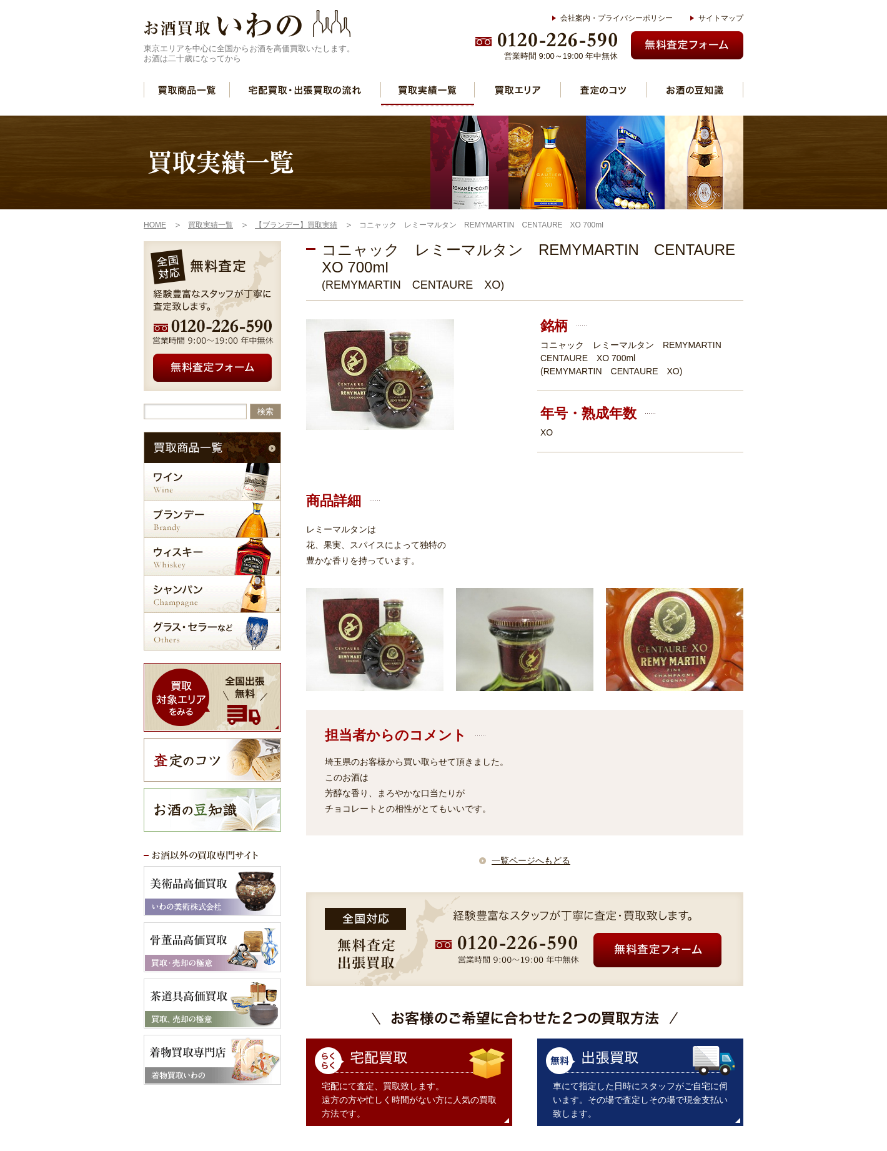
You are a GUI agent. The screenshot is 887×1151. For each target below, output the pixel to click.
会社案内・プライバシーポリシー (616, 18)
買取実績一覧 (427, 89)
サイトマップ (720, 18)
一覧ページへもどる (531, 860)
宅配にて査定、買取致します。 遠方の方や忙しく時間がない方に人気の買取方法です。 (409, 1100)
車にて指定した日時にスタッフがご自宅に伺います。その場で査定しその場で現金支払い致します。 (640, 1100)
